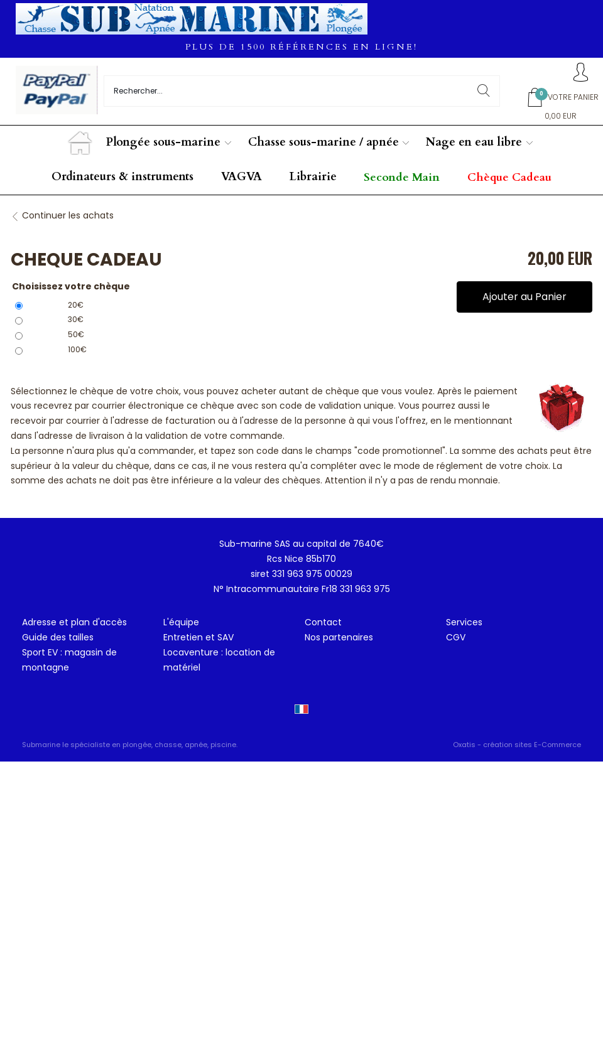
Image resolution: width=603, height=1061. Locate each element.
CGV (455, 637)
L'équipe (181, 622)
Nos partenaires (339, 637)
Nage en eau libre (474, 142)
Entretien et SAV (198, 637)
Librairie (313, 177)
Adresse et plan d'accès (74, 622)
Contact (323, 622)
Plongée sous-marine (163, 142)
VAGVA (241, 177)
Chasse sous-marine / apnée (323, 142)
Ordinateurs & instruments (122, 177)
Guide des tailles (58, 637)
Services (464, 622)
